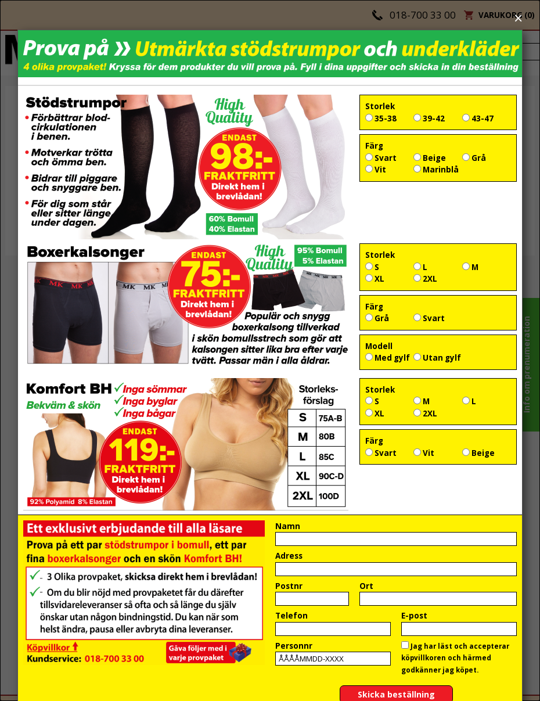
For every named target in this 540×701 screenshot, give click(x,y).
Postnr (289, 586)
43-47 (478, 118)
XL (374, 279)
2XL (425, 279)
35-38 (381, 118)
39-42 (429, 118)
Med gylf (387, 358)
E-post (414, 615)
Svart (381, 158)
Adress (289, 556)
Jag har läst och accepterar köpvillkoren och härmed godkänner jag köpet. (455, 658)
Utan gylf (437, 358)
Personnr (293, 646)
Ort (366, 586)
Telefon (291, 615)
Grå (474, 158)
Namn (287, 526)
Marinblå (436, 169)
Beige (429, 158)
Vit (375, 169)
